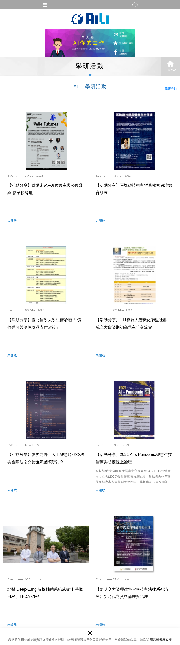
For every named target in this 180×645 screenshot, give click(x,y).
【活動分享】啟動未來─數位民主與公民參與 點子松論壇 (46, 171)
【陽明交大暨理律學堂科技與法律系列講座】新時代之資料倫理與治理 (134, 574)
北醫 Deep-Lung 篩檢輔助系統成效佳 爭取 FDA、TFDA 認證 (46, 574)
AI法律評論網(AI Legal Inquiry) (90, 18)
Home (170, 66)
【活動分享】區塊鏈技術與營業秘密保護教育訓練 (134, 171)
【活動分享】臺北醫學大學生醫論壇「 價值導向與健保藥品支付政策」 (46, 305)
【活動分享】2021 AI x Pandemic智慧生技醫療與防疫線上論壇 (134, 440)
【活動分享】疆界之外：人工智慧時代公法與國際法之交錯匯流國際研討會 (46, 440)
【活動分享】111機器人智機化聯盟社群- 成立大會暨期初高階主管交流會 (134, 305)
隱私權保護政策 (161, 640)
